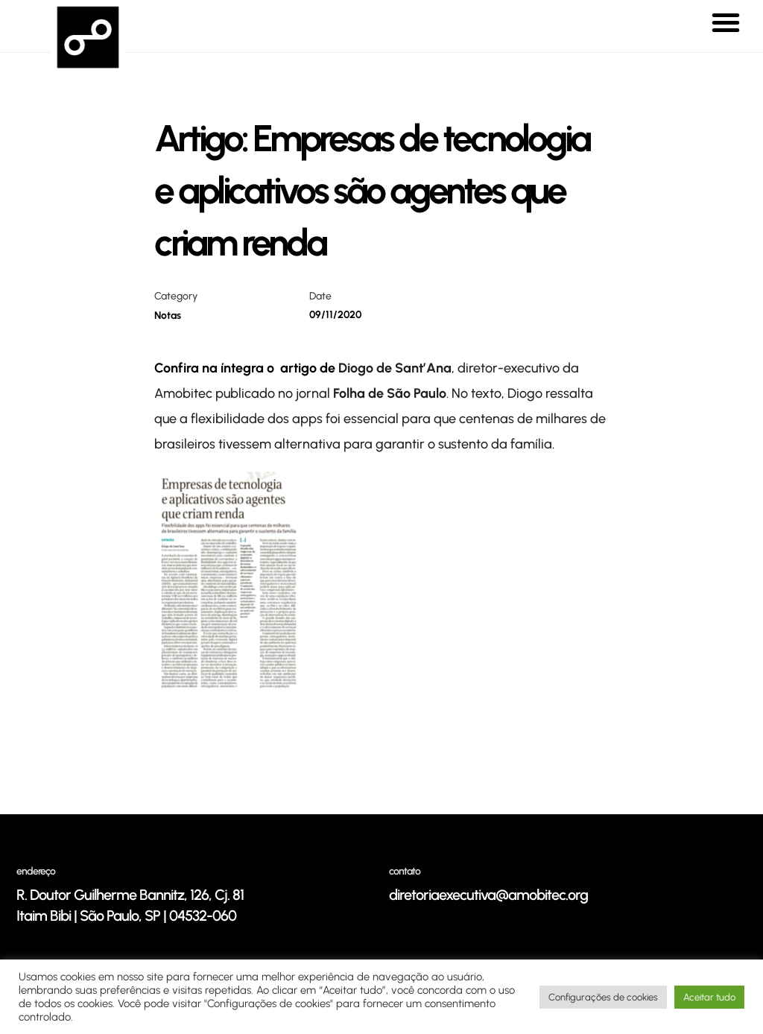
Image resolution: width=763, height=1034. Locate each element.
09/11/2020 (335, 314)
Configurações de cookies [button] (603, 997)
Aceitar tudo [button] (709, 997)
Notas (167, 315)
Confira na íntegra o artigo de (246, 368)
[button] (725, 22)
